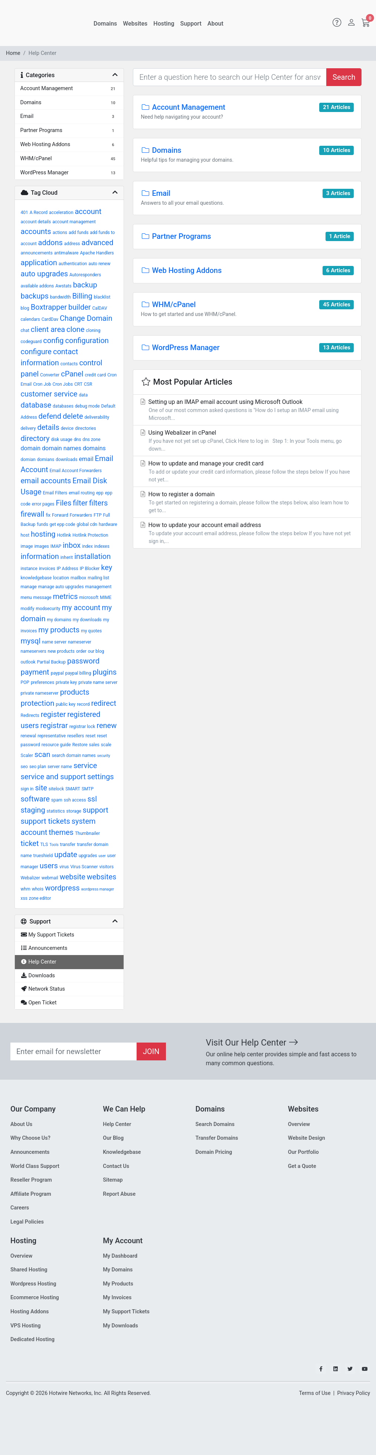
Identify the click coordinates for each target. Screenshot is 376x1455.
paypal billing (78, 673)
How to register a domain (247, 502)
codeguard (31, 341)
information (40, 556)
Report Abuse (119, 1194)
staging (33, 810)
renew (107, 725)
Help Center (117, 1124)
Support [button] (191, 23)
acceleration (61, 212)
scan (42, 754)
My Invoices (117, 1297)
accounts (36, 231)
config (53, 340)
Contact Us (116, 1166)
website (72, 876)
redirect (103, 703)
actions (60, 232)
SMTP (88, 788)
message (42, 597)
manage (29, 586)
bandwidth (60, 297)
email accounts (46, 480)
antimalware (66, 253)
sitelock (56, 788)
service (85, 765)
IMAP (55, 546)
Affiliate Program (30, 1194)
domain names (61, 448)
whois (38, 889)
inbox (72, 545)
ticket (30, 843)
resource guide (56, 744)
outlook (28, 662)
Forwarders (81, 515)
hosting (43, 534)
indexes (101, 546)
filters (98, 502)
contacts (69, 363)
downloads (67, 459)
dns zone (91, 439)
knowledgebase (36, 577)
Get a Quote (302, 1166)
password (83, 660)
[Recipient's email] (73, 1051)
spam (56, 800)
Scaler (27, 755)
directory (35, 438)
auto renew (99, 263)
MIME (105, 597)
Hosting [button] (163, 23)
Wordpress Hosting (33, 1284)
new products (61, 651)
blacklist (102, 297)
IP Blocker (90, 568)
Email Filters (55, 493)
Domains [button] (105, 23)
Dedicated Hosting (32, 1339)
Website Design (306, 1138)
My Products (118, 1284)
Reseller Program (31, 1180)
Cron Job (42, 384)
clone (75, 329)
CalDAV (99, 308)
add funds (78, 232)
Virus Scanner (84, 866)
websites (102, 876)
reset (91, 735)
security (103, 756)
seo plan (37, 766)
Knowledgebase (122, 1152)
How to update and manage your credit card (247, 472)
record (83, 704)
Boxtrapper (49, 307)
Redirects (30, 715)
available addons (37, 286)
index (87, 546)
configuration (87, 340)
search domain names (73, 755)
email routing (82, 493)
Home (13, 53)
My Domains (118, 1270)
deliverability (97, 417)
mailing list (98, 577)
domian (28, 459)
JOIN (151, 1051)
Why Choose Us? (30, 1138)
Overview (299, 1124)
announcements (37, 253)
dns (77, 439)
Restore (80, 744)
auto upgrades (44, 273)
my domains (59, 619)
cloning (93, 330)
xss (24, 898)
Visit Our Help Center (252, 1042)
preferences (42, 682)
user (102, 856)
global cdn (87, 524)
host (25, 535)
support (95, 810)
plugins (104, 672)
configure (36, 351)
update (65, 854)
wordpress (62, 887)
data (83, 395)
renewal (28, 735)
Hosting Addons (29, 1311)
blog (25, 308)
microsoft (89, 597)
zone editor (40, 898)
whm (25, 889)
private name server (97, 682)
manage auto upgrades (61, 586)
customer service (49, 393)
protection (38, 703)
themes (61, 832)
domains (94, 448)
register (53, 714)
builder (79, 307)
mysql (31, 640)
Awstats (63, 286)
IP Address (67, 568)
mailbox (78, 577)
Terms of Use (314, 1393)
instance (29, 568)
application (39, 262)
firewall (33, 514)
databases (63, 406)
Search (344, 77)
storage (73, 811)
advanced (98, 242)
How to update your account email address (247, 533)
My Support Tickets (126, 1311)
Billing (82, 296)
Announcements (29, 1152)
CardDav (50, 319)
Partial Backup (51, 662)
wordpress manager (97, 889)
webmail (50, 877)
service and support (53, 776)
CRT (78, 384)
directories (85, 428)
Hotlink (64, 535)
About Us (21, 1124)
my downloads (87, 619)
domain (31, 448)
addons (50, 242)
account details (36, 221)
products (74, 692)
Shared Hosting (29, 1270)
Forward (60, 515)
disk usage (61, 439)
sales (94, 744)
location (61, 577)
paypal (57, 673)
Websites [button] (135, 23)
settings (100, 776)
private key (66, 682)
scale (106, 744)
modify (28, 608)
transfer (68, 844)
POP (25, 682)
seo (24, 766)
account (88, 211)
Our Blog (113, 1138)
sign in (27, 788)
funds (42, 524)
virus (64, 866)
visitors (106, 866)
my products (58, 629)
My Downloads (120, 1326)
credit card (95, 375)
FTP (97, 515)
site (41, 787)
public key (65, 704)
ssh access (75, 800)
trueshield (43, 855)
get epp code (62, 524)
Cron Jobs (63, 384)
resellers (75, 735)
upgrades (88, 855)
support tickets (45, 821)
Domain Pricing (214, 1152)
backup (85, 284)
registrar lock (82, 726)
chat (25, 330)
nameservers (33, 651)
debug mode (87, 406)
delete (73, 416)
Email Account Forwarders (75, 470)
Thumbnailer (87, 833)
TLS (44, 844)
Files (64, 502)
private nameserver (40, 693)
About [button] (215, 23)
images (42, 546)
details (48, 427)
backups (35, 296)
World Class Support (34, 1166)
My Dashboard (120, 1256)
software (35, 798)
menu (26, 597)
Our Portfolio (303, 1152)
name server (54, 642)
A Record (39, 212)
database (36, 405)
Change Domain (86, 318)
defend (50, 416)
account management (74, 221)
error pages (43, 504)
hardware (108, 524)
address (72, 243)
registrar (54, 725)
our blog (96, 651)
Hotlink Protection (90, 535)
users (49, 865)
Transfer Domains (217, 1138)
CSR (88, 384)
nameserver (79, 642)
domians (45, 459)
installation (92, 556)
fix (48, 515)
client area (48, 329)
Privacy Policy (353, 1393)
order (81, 651)
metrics (65, 596)
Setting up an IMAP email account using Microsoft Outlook (247, 410)
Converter (49, 375)
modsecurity (48, 608)
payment (35, 672)
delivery (28, 428)
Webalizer (30, 877)
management (98, 586)
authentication (73, 263)
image (27, 546)
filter (80, 502)
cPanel (72, 373)
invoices (47, 568)
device (67, 428)
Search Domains (215, 1124)
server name (60, 766)
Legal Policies (27, 1222)
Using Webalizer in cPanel (247, 441)
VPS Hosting (25, 1326)
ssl (92, 798)
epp (100, 493)
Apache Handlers (97, 253)
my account (81, 607)
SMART (72, 788)
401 (24, 212)
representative (51, 735)
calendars (30, 319)
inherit (67, 557)
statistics (56, 811)
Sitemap (112, 1180)
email (86, 458)
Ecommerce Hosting (34, 1297)
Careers (19, 1208)
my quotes (91, 630)
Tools (53, 845)
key (106, 567)
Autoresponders (85, 274)
